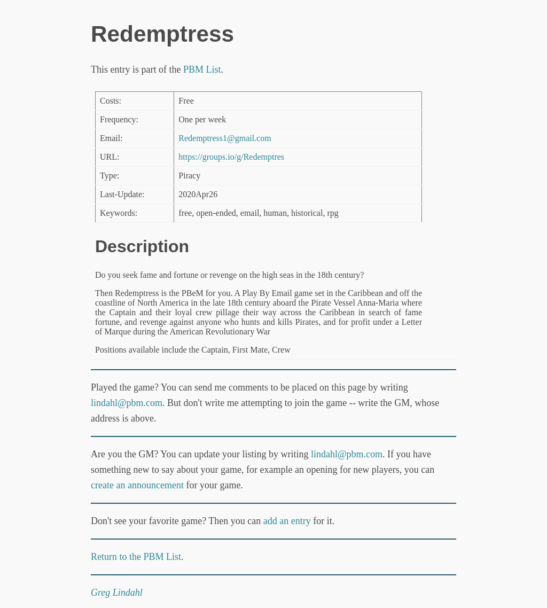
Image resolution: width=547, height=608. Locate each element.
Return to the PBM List (136, 556)
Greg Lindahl (117, 592)
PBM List (202, 69)
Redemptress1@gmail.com (224, 138)
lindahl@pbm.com (126, 402)
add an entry (287, 521)
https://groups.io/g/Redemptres (231, 156)
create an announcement (137, 485)
